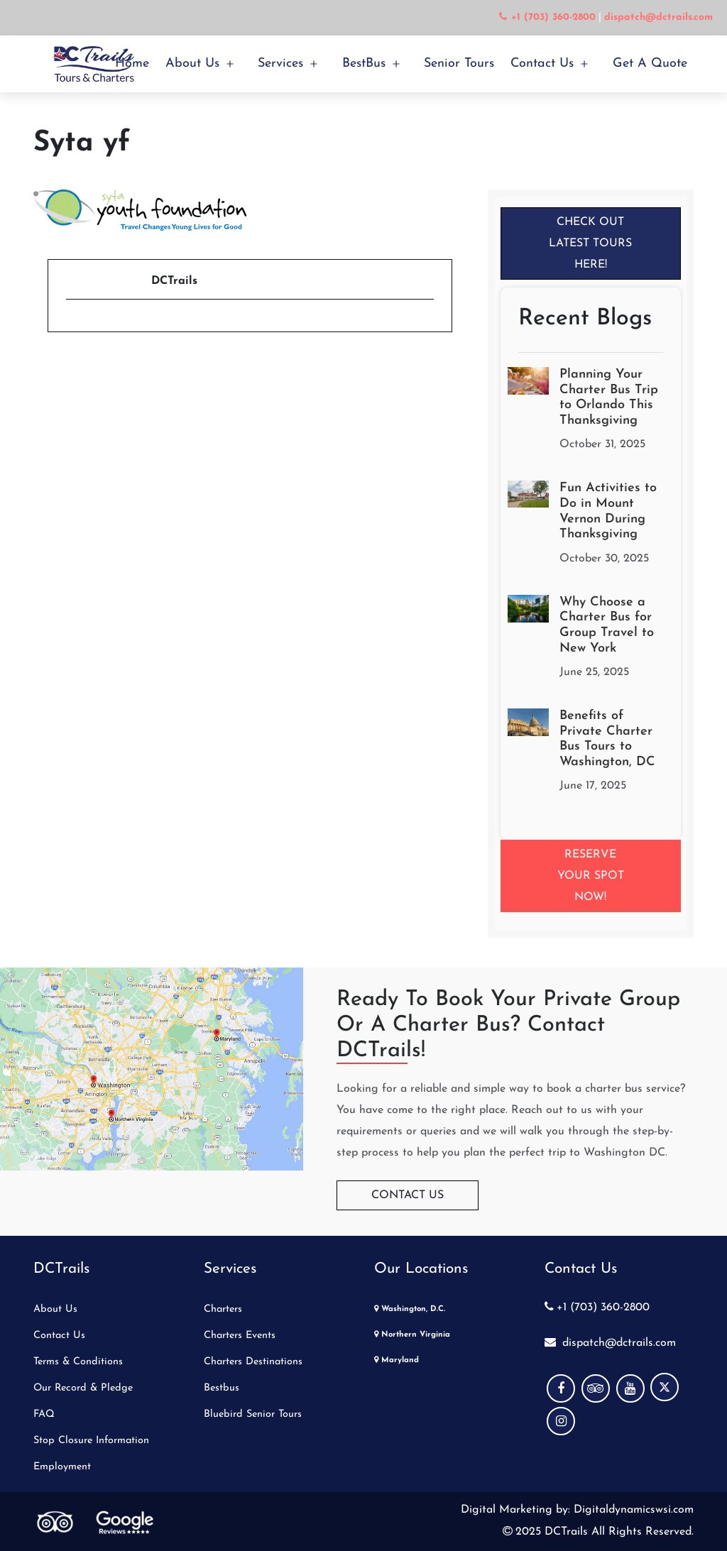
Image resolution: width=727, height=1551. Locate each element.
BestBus (364, 63)
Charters (223, 1309)
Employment (62, 1467)
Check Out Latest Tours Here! (590, 243)
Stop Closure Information (91, 1440)
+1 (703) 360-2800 (597, 1307)
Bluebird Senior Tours (253, 1414)
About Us (192, 63)
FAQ (44, 1414)
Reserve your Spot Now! (590, 876)
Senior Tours (459, 63)
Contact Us (542, 63)
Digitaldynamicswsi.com (632, 1510)
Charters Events (239, 1335)
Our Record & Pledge (83, 1388)
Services (280, 63)
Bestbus (221, 1388)
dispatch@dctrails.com (610, 1343)
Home (132, 63)
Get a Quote (650, 63)
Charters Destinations (253, 1362)
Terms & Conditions (78, 1362)
